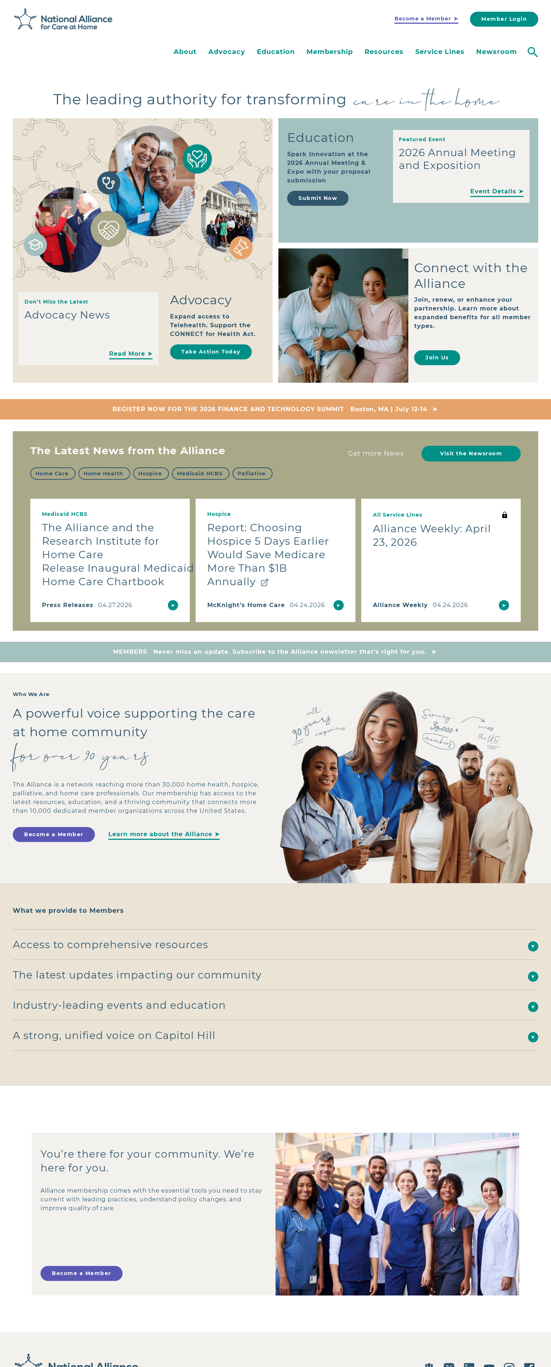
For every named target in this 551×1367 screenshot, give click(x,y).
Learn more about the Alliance (160, 834)
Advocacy (226, 52)
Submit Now (317, 198)
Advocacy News (67, 315)
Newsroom (496, 52)
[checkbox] (53, 473)
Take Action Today (210, 351)
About (185, 52)
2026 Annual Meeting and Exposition (457, 158)
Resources (384, 52)
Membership (330, 52)
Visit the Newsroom (471, 453)
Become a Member (422, 18)
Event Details (493, 191)
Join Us (437, 357)
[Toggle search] (532, 52)
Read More (127, 353)
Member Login (504, 19)
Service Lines (440, 52)
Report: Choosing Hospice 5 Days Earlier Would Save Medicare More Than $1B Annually (268, 554)
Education (276, 52)
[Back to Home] (63, 19)
